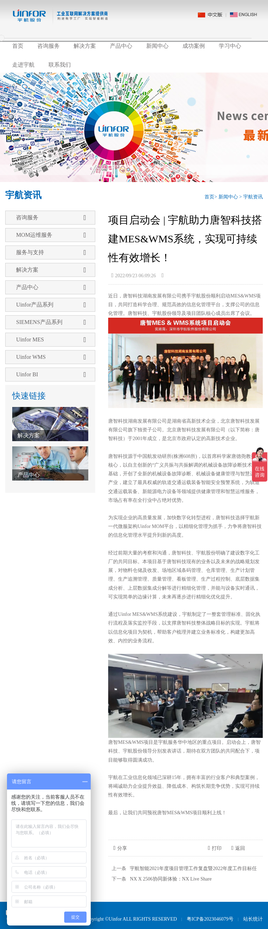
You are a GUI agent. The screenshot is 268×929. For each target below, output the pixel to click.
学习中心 (230, 46)
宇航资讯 (253, 196)
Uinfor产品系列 (51, 304)
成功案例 (194, 46)
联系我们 (60, 65)
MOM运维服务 (51, 235)
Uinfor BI (51, 374)
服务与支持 (51, 252)
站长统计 (253, 919)
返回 (238, 848)
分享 (120, 848)
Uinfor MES (51, 339)
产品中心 (121, 46)
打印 (215, 848)
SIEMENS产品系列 (51, 322)
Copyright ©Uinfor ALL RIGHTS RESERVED (130, 919)
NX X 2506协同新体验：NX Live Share (170, 879)
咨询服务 (48, 46)
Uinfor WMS (51, 357)
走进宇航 (23, 65)
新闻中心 (157, 46)
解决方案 (85, 46)
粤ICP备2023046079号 (210, 919)
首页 (17, 46)
